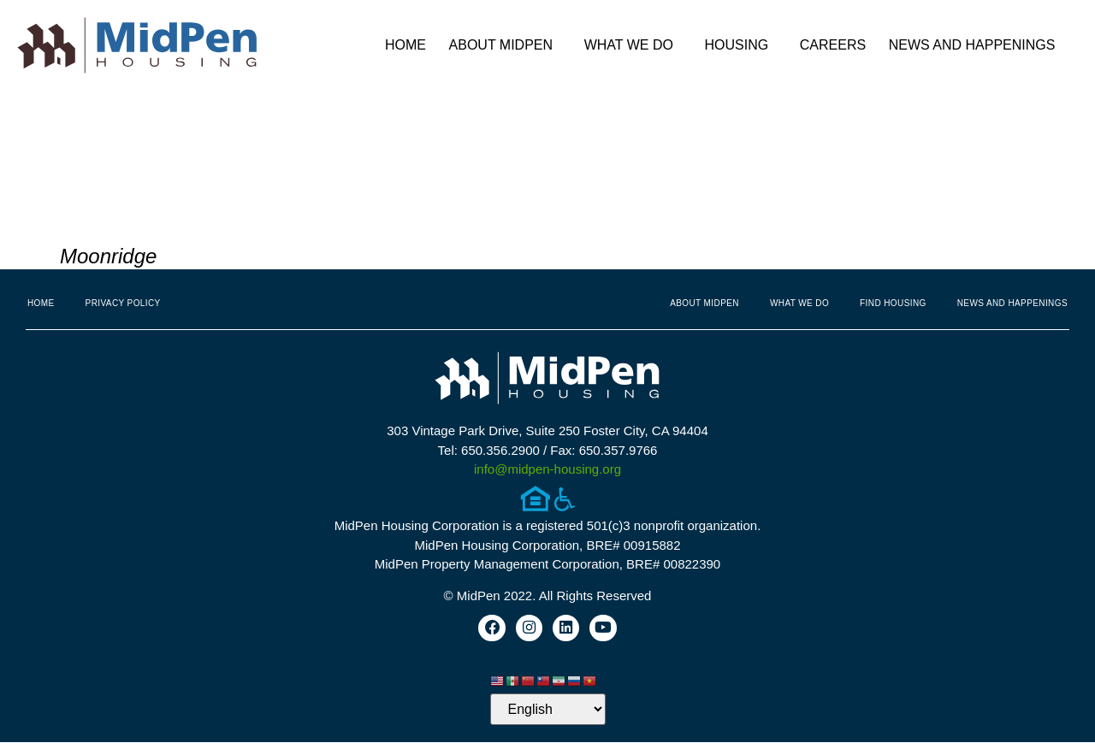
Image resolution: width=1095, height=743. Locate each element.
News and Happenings (976, 45)
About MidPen (505, 45)
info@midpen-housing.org (547, 469)
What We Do (633, 45)
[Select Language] (548, 710)
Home (405, 45)
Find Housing (893, 303)
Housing (741, 45)
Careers (833, 45)
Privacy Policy (123, 303)
